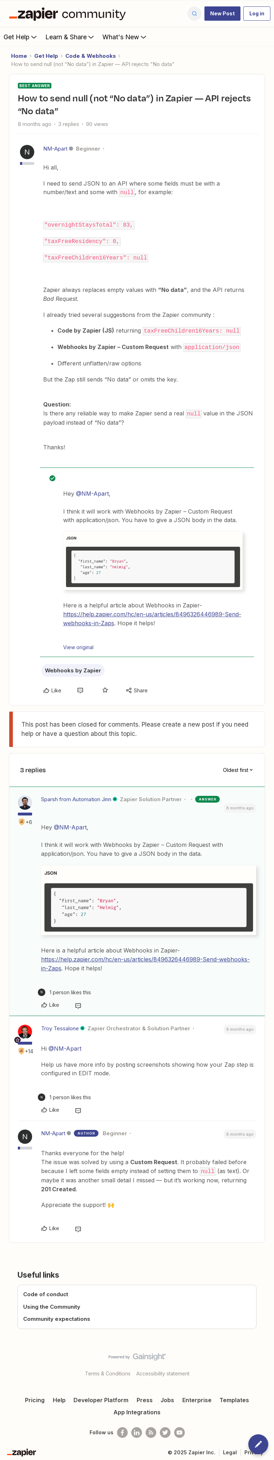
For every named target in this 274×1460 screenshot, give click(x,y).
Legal (230, 1449)
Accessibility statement (162, 1370)
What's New (125, 36)
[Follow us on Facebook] (122, 1429)
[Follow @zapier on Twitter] (165, 1429)
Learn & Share (70, 36)
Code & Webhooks (90, 55)
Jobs (167, 1396)
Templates (234, 1396)
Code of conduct (45, 1291)
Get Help (21, 36)
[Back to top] (265, 1359)
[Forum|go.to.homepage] (69, 13)
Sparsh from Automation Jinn (76, 796)
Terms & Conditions (108, 1370)
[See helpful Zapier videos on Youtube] (179, 1429)
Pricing (35, 1396)
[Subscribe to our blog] (151, 1429)
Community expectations (56, 1315)
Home (19, 55)
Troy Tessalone (60, 1025)
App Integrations (137, 1408)
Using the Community (51, 1303)
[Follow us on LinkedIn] (136, 1429)
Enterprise (197, 1396)
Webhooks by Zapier (73, 667)
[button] (222, 13)
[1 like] (64, 989)
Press (145, 1396)
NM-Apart (55, 148)
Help (59, 1396)
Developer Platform (100, 1396)
